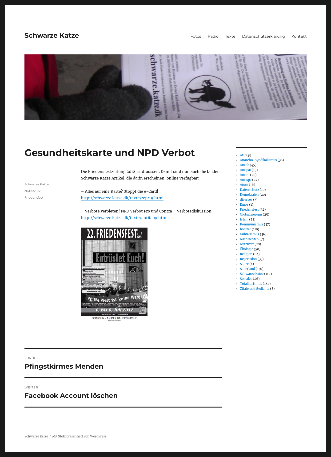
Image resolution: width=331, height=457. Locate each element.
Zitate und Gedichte (254, 289)
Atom (244, 185)
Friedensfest (33, 197)
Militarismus (249, 234)
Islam (244, 219)
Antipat (245, 170)
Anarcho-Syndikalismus (258, 160)
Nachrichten (249, 239)
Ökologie (246, 249)
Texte (230, 36)
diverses (246, 200)
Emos (244, 205)
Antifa (244, 165)
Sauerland (247, 269)
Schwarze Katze (51, 35)
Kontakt (299, 36)
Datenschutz (249, 190)
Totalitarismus (251, 284)
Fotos (196, 36)
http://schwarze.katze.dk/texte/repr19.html (122, 198)
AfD (243, 155)
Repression (248, 259)
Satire (244, 264)
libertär (245, 229)
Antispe (245, 180)
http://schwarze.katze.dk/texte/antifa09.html (124, 217)
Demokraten (249, 195)
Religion (246, 254)
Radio (213, 36)
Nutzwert (247, 244)
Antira (244, 175)
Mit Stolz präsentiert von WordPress (79, 436)
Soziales (246, 279)
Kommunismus (251, 224)
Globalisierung (251, 214)
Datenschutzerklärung (263, 36)
